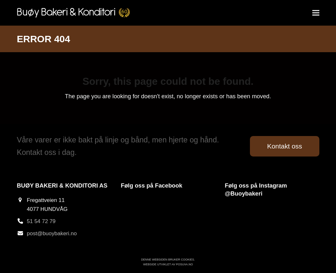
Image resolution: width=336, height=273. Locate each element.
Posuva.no (184, 264)
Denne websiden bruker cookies (167, 259)
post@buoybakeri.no (52, 233)
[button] (315, 13)
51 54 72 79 (41, 221)
